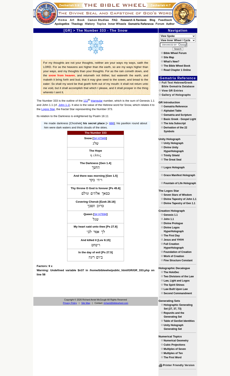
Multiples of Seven (173, 349)
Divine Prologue (172, 223)
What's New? (170, 61)
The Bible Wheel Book (175, 65)
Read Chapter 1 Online (176, 70)
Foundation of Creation (176, 252)
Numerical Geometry (175, 340)
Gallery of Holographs (175, 94)
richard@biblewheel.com (115, 303)
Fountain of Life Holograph (178, 183)
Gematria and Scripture (176, 114)
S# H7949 (99, 138)
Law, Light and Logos (175, 280)
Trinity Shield (170, 155)
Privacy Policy (70, 303)
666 (111, 123)
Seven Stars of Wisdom (176, 194)
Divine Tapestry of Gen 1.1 (178, 203)
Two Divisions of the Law (177, 276)
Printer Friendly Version (177, 365)
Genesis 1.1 (169, 214)
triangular (97, 100)
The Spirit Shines (172, 284)
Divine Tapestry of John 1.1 (178, 199)
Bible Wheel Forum (174, 53)
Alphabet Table (171, 110)
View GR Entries (171, 90)
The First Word (171, 357)
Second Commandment (176, 293)
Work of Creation (172, 256)
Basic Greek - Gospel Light (178, 119)
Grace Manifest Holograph (178, 175)
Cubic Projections (173, 344)
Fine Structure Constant (177, 260)
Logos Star (48, 109)
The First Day (170, 235)
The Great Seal (171, 159)
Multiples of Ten (172, 353)
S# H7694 (100, 214)
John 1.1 (64, 104)
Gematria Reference (174, 106)
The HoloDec (170, 272)
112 (85, 100)
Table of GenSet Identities (178, 320)
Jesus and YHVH (172, 239)
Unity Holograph (172, 143)
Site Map (85, 303)
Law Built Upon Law (174, 289)
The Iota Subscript (173, 123)
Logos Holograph (173, 167)
